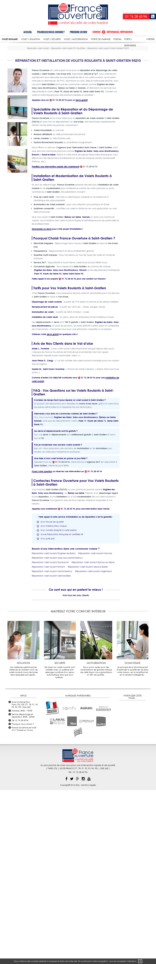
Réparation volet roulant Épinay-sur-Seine (93, 602)
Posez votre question (42, 511)
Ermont (35, 194)
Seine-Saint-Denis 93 (73, 313)
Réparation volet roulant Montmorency (52, 611)
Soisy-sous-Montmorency (106, 190)
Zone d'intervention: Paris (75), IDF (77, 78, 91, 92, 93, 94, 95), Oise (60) (25, 744)
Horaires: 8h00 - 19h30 (22, 750)
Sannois (86, 256)
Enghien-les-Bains (83, 190)
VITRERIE (150, 39)
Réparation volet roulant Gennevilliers (51, 615)
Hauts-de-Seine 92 (52, 313)
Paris (81, 460)
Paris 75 (38, 313)
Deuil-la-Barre (49, 194)
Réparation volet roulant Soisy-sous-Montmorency (57, 597)
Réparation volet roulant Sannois (95, 593)
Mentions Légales (88, 825)
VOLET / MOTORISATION (76, 39)
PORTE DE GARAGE (101, 39)
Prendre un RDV (78, 32)
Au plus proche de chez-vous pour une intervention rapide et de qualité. (78, 805)
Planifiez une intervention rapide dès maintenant (55, 206)
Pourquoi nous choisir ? (50, 32)
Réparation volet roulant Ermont (48, 606)
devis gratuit (82, 139)
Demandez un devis (42, 268)
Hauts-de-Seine (95, 460)
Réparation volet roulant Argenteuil (93, 611)
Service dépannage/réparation (112, 32)
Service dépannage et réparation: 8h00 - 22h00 (23, 755)
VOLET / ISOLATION (30, 39)
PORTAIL (117, 39)
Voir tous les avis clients (76, 635)
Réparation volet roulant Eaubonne (50, 602)
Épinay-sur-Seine (72, 256)
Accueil (27, 32)
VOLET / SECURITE (52, 39)
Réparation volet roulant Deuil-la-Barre (88, 606)
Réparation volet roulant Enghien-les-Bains (53, 593)
